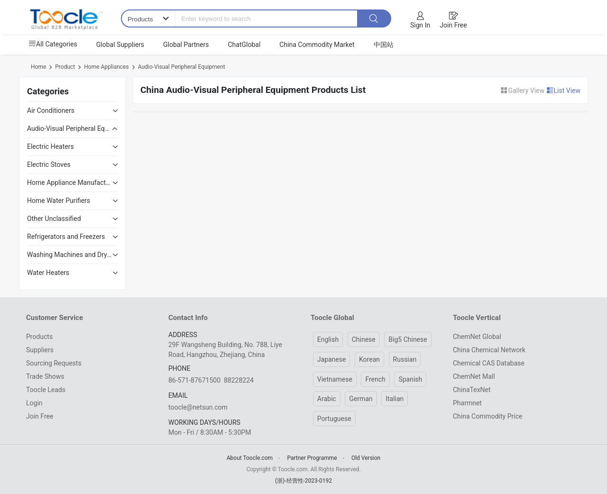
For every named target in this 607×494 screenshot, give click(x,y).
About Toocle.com (250, 458)
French (375, 379)
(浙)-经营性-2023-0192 (303, 480)
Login (34, 403)
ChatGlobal (244, 44)
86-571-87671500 (194, 380)
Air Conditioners (50, 110)
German (360, 399)
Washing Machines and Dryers (69, 254)
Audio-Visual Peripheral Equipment (181, 67)
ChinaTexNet (472, 389)
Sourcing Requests (54, 363)
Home (38, 67)
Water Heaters (48, 272)
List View (563, 90)
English (328, 339)
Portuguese (334, 418)
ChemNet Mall (474, 376)
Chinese (364, 339)
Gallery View (523, 90)
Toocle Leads (45, 389)
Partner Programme (312, 458)
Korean (369, 359)
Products (39, 336)
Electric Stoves (49, 164)
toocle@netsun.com (198, 407)
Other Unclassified (54, 218)
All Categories (52, 44)
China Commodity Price (487, 416)
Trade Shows (45, 376)
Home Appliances (106, 67)
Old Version (365, 458)
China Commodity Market (316, 44)
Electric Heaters (50, 146)
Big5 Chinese (407, 339)
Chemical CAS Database (488, 363)
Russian (405, 359)
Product (65, 67)
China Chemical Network (489, 350)
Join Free (453, 25)
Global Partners (186, 44)
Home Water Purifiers (58, 200)
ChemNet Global (477, 336)
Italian (395, 399)
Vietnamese (334, 379)
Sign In (420, 25)
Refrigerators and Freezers (66, 236)
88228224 (239, 380)
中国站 (384, 44)
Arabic (326, 399)
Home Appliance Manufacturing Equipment (69, 182)
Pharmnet (467, 403)
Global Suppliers (120, 44)
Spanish (410, 379)
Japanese (331, 359)
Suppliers (40, 350)
